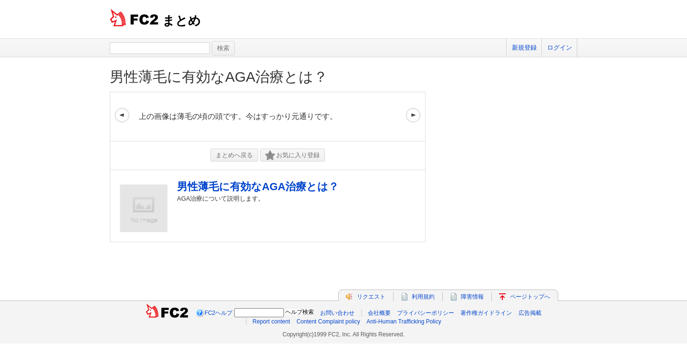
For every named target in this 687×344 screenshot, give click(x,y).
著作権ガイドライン (486, 313)
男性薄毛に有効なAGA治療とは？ (219, 77)
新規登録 (524, 47)
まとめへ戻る (234, 155)
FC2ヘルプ (219, 313)
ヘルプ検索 (299, 312)
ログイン (559, 47)
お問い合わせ (337, 313)
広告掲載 (530, 313)
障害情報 (472, 296)
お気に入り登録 (292, 155)
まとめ (181, 20)
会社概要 (379, 313)
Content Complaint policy (328, 321)
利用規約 (423, 296)
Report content (271, 321)
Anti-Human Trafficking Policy (403, 321)
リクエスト (371, 296)
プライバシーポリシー (425, 313)
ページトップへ (530, 296)
